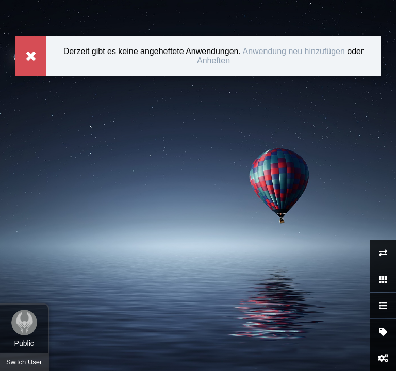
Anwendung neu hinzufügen (293, 51)
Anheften (213, 60)
